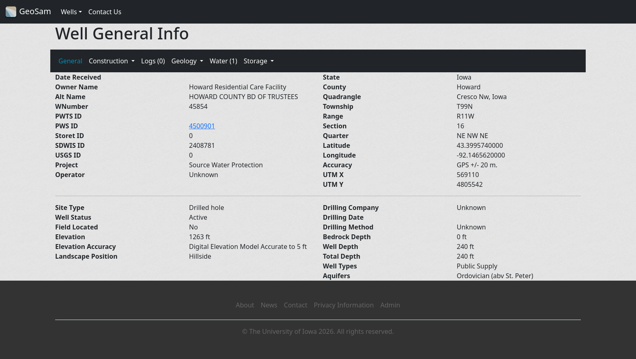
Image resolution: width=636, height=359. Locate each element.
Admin (390, 305)
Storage (256, 60)
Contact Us (104, 11)
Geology (184, 60)
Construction (109, 60)
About (245, 305)
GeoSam (28, 12)
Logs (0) (153, 60)
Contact (295, 305)
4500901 (202, 125)
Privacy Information (344, 305)
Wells (69, 11)
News (269, 305)
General (70, 60)
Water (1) (223, 60)
